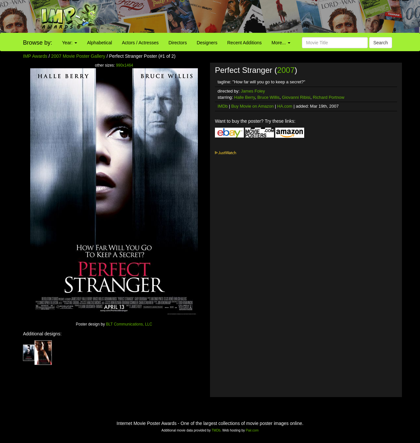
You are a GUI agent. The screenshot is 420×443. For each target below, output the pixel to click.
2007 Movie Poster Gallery (78, 56)
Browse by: (37, 42)
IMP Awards (35, 56)
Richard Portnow (328, 97)
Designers (207, 42)
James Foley (253, 91)
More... (281, 42)
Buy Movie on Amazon (252, 106)
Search (380, 42)
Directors (177, 42)
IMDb (223, 106)
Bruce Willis (268, 97)
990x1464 (124, 65)
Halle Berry (244, 97)
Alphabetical (99, 42)
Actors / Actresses (140, 42)
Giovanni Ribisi (296, 97)
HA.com (284, 106)
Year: (69, 42)
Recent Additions (244, 42)
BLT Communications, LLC (129, 324)
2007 (285, 70)
